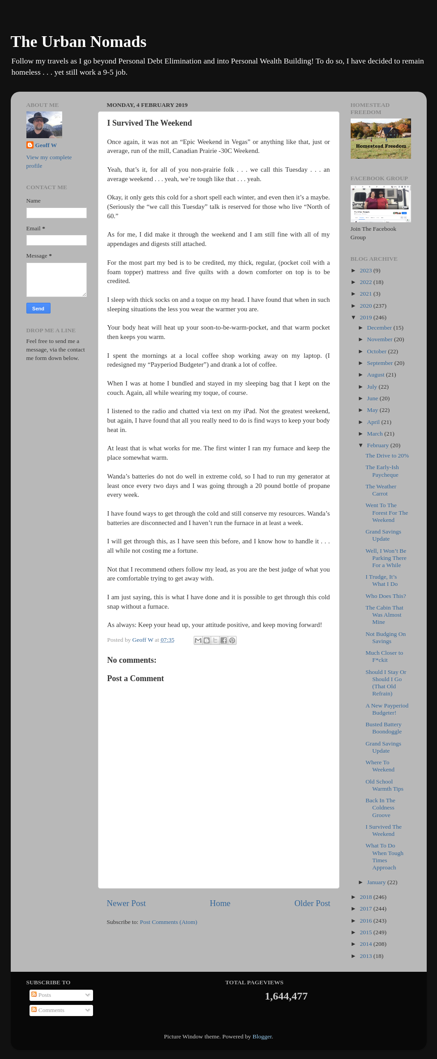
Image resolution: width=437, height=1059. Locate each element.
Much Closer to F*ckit (384, 656)
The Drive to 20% (387, 455)
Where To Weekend (380, 766)
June (373, 398)
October (377, 351)
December (380, 327)
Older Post (312, 903)
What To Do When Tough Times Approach (384, 856)
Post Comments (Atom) (168, 922)
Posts (41, 994)
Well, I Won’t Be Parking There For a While (386, 557)
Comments (47, 1010)
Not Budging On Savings (385, 637)
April (374, 422)
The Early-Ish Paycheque (382, 471)
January (377, 882)
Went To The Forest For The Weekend (386, 512)
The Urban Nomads (79, 42)
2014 (366, 943)
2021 (366, 293)
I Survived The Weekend (383, 830)
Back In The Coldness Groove (380, 807)
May (373, 410)
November (380, 339)
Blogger (262, 1036)
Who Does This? (385, 596)
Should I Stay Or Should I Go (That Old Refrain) (385, 683)
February (378, 445)
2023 (366, 270)
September (381, 363)
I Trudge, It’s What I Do (381, 580)
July (373, 386)
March (376, 433)
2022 (366, 282)
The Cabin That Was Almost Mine (384, 614)
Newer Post (126, 903)
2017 (366, 908)
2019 (366, 317)
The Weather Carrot (380, 490)
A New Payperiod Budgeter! (386, 709)
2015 (366, 932)
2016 (366, 920)
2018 (366, 897)
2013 (366, 956)
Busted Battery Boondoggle (383, 728)
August (376, 374)
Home (220, 903)
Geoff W (46, 145)
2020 (366, 305)
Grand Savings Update (383, 535)
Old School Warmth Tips (384, 785)
